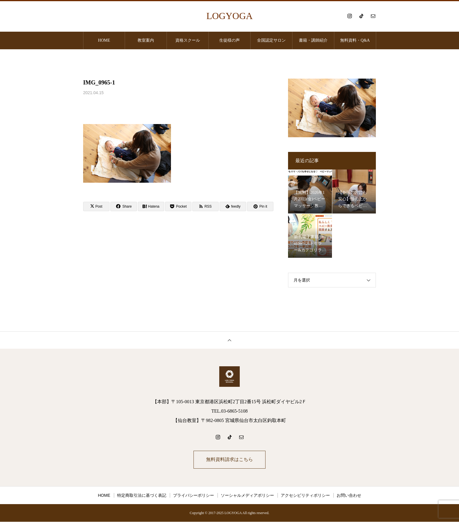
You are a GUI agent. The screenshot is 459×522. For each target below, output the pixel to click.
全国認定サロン (271, 40)
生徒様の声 (229, 40)
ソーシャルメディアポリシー (247, 495)
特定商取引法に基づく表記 (141, 495)
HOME (104, 40)
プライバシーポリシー (193, 495)
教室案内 (146, 40)
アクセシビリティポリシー (305, 495)
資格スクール (187, 40)
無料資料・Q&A (355, 40)
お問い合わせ (349, 495)
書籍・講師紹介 (313, 40)
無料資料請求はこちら (229, 459)
